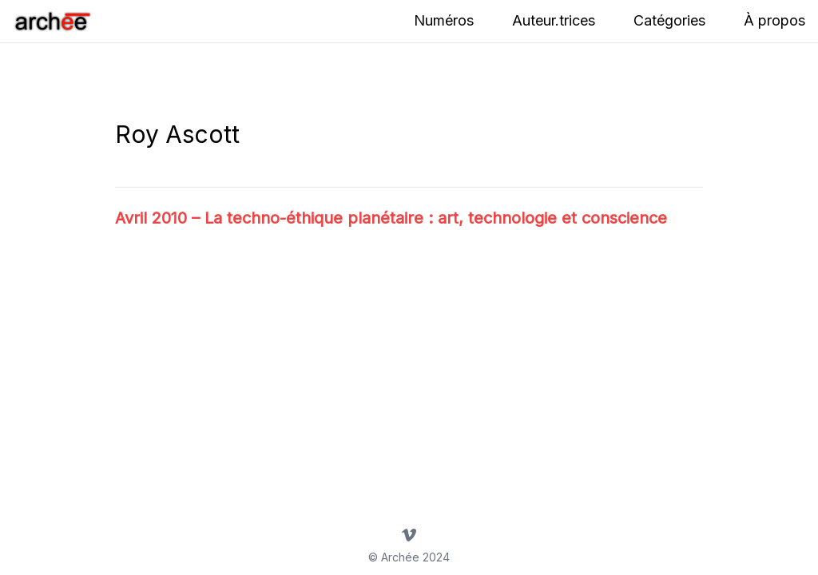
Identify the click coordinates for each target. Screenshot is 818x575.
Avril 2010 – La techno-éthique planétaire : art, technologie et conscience (391, 218)
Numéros (444, 20)
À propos (774, 20)
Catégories (669, 20)
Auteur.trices (553, 20)
